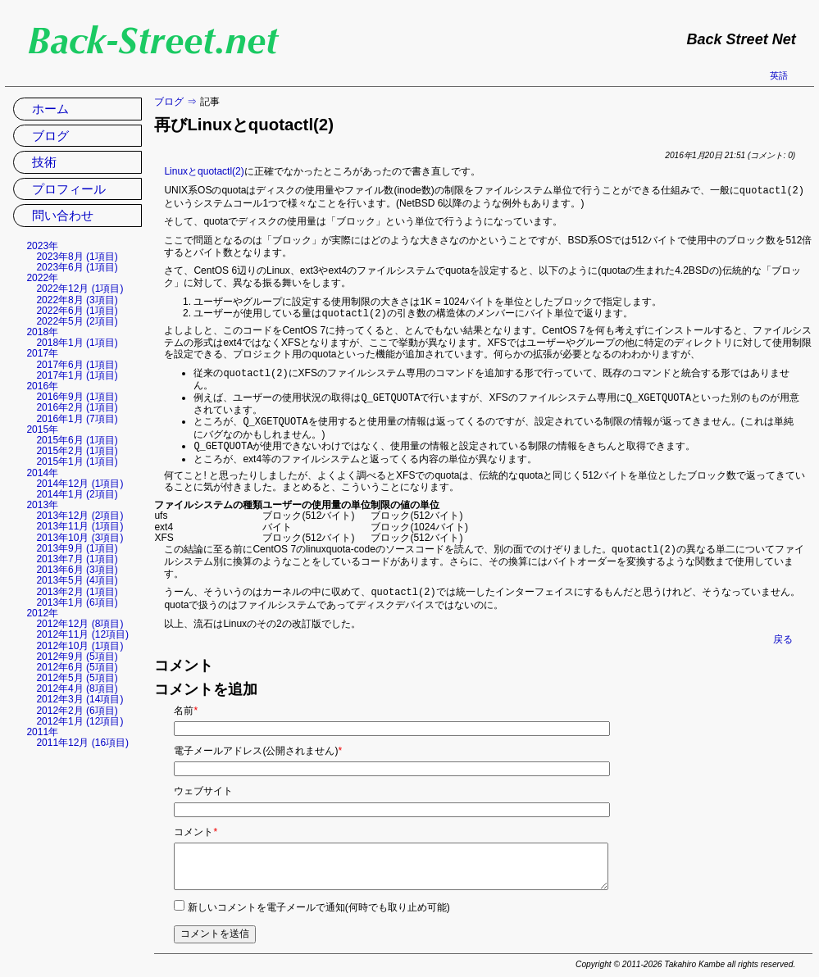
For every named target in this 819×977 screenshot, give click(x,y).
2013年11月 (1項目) (79, 526)
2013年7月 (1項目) (76, 559)
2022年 (42, 278)
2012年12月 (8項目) (79, 623)
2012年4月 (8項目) (76, 688)
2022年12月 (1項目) (79, 288)
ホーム (50, 109)
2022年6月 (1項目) (76, 310)
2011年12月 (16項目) (82, 742)
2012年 (42, 613)
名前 (186, 704)
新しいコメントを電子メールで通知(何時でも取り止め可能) (319, 901)
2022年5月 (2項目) (76, 321)
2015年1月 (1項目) (76, 461)
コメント (195, 825)
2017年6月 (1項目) (76, 364)
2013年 (42, 505)
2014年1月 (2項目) (76, 494)
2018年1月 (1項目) (76, 342)
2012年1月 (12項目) (79, 721)
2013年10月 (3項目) (79, 537)
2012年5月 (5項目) (76, 678)
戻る (783, 632)
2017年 (42, 353)
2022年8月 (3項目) (76, 300)
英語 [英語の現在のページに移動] (779, 75)
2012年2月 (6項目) (76, 710)
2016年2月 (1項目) (76, 407)
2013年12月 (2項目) (79, 515)
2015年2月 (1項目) (76, 451)
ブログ (169, 101)
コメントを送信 (214, 927)
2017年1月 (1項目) (76, 375)
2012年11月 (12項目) (82, 634)
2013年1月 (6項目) (76, 602)
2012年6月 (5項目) (76, 667)
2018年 (42, 332)
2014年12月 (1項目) (79, 483)
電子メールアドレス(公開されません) (258, 744)
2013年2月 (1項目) (76, 592)
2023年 (42, 246)
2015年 (42, 429)
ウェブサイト (203, 784)
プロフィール (69, 189)
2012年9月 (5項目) (76, 656)
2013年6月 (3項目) (76, 569)
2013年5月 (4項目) (76, 580)
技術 (44, 162)
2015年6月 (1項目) (76, 440)
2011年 (42, 732)
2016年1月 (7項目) (76, 419)
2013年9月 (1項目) (76, 548)
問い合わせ (62, 215)
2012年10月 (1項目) (79, 646)
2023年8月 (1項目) (76, 256)
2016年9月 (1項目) (76, 396)
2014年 (42, 473)
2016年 (42, 386)
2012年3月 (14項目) (79, 699)
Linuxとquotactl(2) (203, 171)
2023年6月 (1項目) (76, 267)
